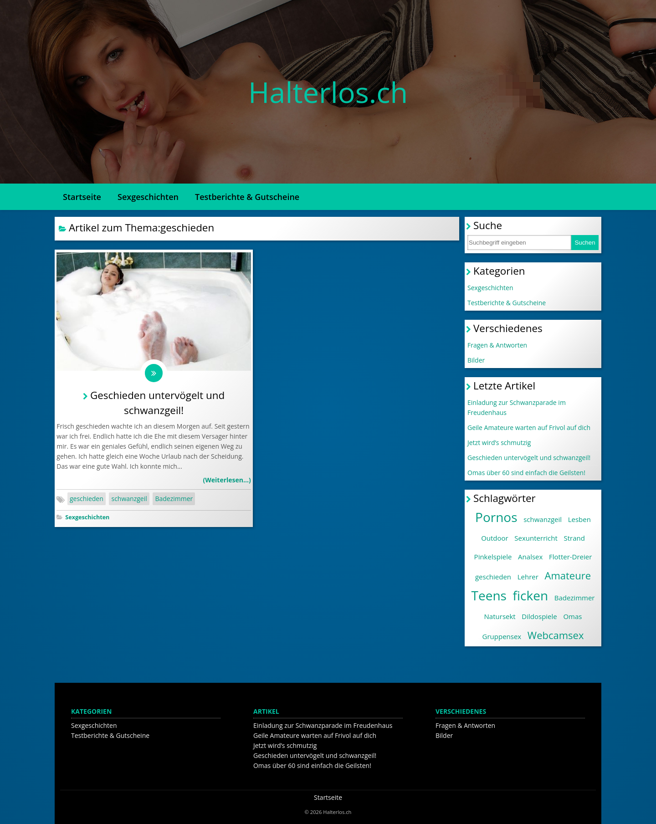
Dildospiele (539, 616)
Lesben (579, 519)
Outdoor (494, 538)
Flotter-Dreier (570, 556)
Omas (572, 616)
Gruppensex (502, 636)
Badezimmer (174, 499)
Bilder (476, 360)
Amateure (567, 575)
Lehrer (528, 576)
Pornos (496, 517)
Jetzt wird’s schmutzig (499, 442)
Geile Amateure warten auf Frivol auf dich (528, 427)
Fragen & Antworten (497, 345)
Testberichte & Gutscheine (247, 196)
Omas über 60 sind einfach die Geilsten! (526, 472)
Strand (574, 538)
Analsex (530, 556)
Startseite (82, 196)
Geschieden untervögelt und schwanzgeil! (528, 457)
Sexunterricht (535, 538)
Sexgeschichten (148, 196)
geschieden (86, 499)
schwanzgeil (129, 499)
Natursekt (500, 616)
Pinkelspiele (493, 556)
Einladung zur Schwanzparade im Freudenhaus (516, 407)
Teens (489, 595)
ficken (530, 595)
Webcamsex (556, 635)
